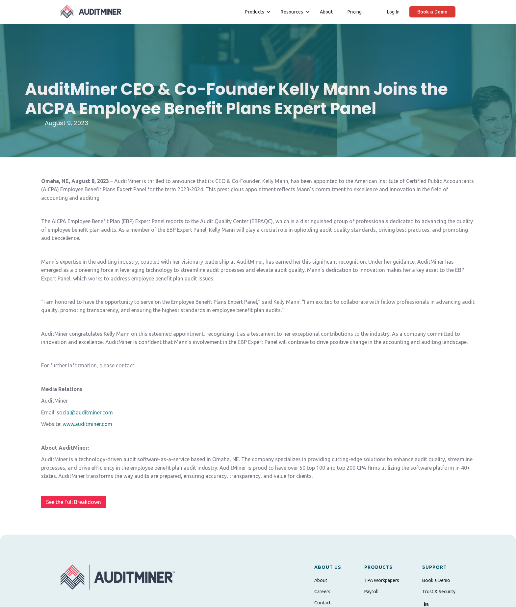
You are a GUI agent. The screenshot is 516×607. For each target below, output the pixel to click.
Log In (393, 11)
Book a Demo (432, 11)
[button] (258, 12)
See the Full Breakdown (73, 502)
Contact (322, 602)
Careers (322, 591)
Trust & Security (438, 591)
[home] (91, 11)
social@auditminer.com (85, 412)
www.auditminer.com (87, 424)
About (326, 11)
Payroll (371, 591)
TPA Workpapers (381, 580)
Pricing (355, 11)
